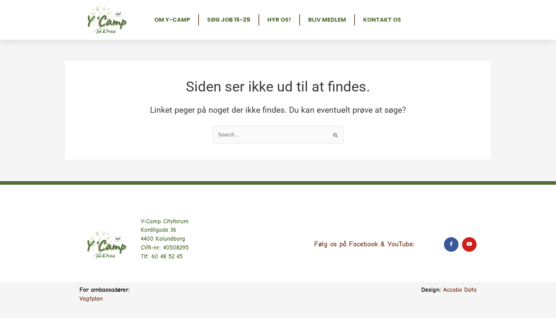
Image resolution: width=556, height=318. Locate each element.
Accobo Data (460, 290)
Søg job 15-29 (228, 20)
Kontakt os (382, 20)
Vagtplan (91, 298)
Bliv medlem (327, 20)
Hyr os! (279, 20)
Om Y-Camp (172, 20)
